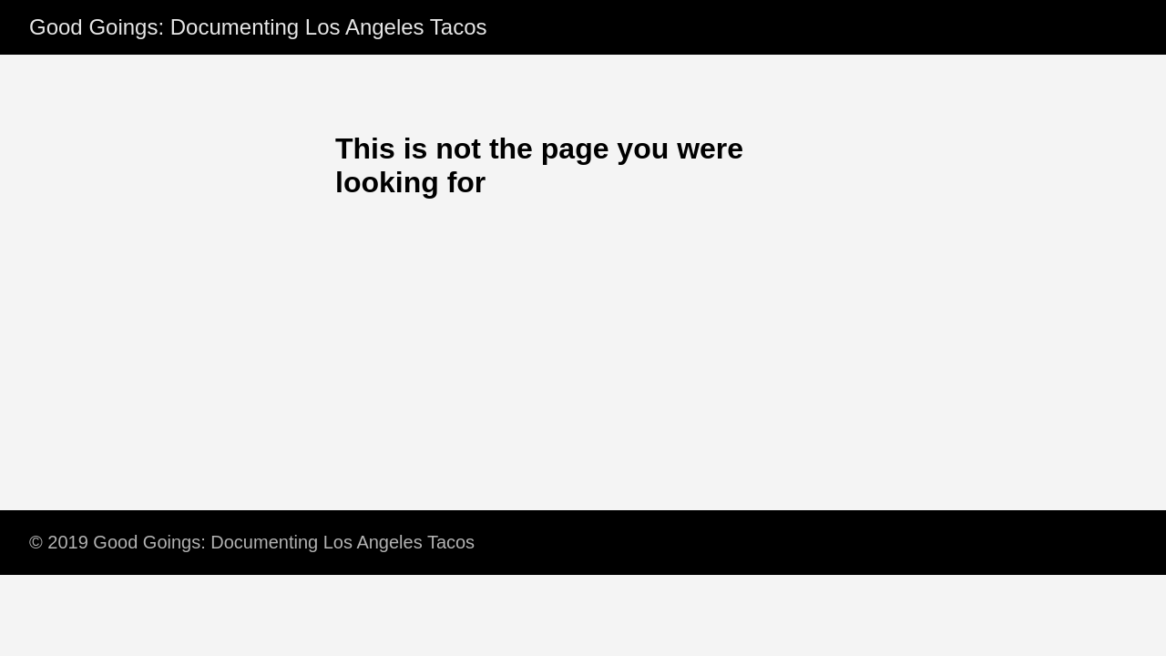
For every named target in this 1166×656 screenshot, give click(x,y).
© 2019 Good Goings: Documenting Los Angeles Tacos (252, 542)
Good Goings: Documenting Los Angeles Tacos (258, 27)
